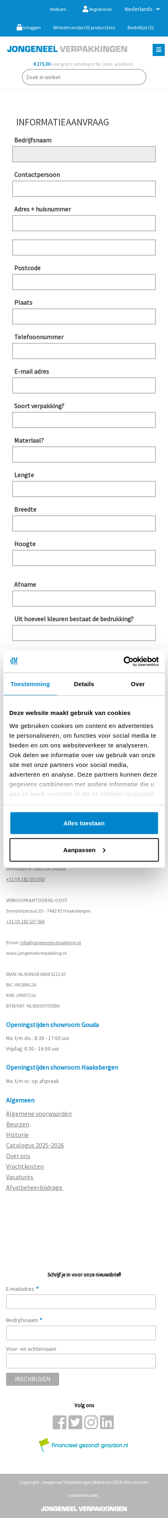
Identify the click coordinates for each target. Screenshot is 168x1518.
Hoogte (25, 544)
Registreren (97, 9)
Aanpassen (84, 849)
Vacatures (20, 1177)
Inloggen (29, 27)
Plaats (23, 302)
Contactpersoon (37, 174)
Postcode (27, 268)
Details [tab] (84, 683)
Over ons (18, 1156)
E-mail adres (31, 371)
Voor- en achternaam (31, 1348)
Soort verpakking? (39, 406)
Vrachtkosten (25, 1166)
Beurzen (17, 1124)
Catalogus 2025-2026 (35, 1145)
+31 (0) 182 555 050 (25, 879)
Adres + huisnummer (41, 209)
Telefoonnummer (39, 337)
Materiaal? (29, 440)
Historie (17, 1134)
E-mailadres (22, 1288)
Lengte (24, 475)
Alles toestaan (84, 823)
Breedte (25, 509)
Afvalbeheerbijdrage (35, 1187)
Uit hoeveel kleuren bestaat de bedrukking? (41, 619)
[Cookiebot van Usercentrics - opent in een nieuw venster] (123, 661)
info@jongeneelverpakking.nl (50, 942)
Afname (25, 584)
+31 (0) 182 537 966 (25, 921)
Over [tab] (138, 683)
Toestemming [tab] (30, 683)
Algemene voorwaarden (39, 1113)
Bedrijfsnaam (32, 140)
